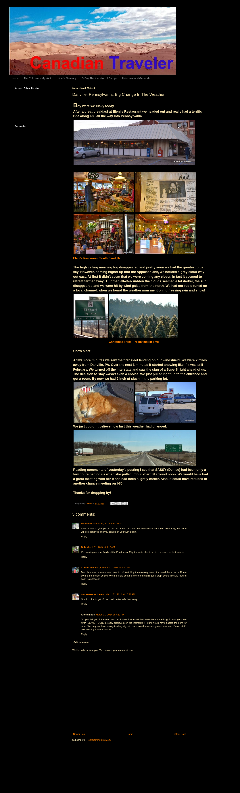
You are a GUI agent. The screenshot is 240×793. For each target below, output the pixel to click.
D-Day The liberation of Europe (99, 78)
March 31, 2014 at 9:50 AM (116, 567)
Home (15, 78)
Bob (83, 547)
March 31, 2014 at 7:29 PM (110, 614)
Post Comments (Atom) (99, 740)
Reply (84, 536)
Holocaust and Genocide (136, 78)
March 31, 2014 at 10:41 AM (120, 594)
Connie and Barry (91, 567)
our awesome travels (93, 594)
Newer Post (79, 734)
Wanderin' (86, 523)
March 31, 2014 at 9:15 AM (101, 547)
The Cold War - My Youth (38, 78)
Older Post (180, 734)
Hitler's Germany (66, 78)
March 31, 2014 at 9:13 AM (107, 523)
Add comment (81, 642)
